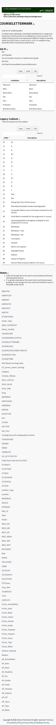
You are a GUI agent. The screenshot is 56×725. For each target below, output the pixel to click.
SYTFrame (6, 583)
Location (5, 494)
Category (5, 371)
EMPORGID (6, 397)
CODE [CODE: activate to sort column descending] (6, 138)
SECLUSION (6, 562)
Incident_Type (8, 490)
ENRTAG (5, 409)
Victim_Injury (7, 638)
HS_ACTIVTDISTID (9, 456)
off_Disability (7, 672)
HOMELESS (6, 452)
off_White (6, 710)
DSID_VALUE (7, 384)
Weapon (5, 655)
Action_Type (7, 321)
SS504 (4, 566)
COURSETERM (7, 359)
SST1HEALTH (7, 575)
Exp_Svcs (5, 431)
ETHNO (5, 422)
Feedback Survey (42, 722)
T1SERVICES (7, 591)
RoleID (4, 558)
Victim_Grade (7, 625)
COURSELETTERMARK (9, 342)
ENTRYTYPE (6, 414)
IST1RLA (5, 473)
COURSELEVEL (7, 346)
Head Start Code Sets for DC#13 (14, 460)
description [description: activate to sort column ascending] (41, 80)
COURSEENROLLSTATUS (11, 338)
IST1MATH (6, 465)
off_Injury (6, 701)
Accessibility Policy (14, 722)
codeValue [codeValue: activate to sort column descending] (15, 80)
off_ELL (5, 676)
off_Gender (6, 680)
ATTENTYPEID (7, 317)
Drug (4, 393)
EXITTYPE (5, 426)
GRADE (4, 448)
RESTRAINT (6, 549)
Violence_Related (9, 651)
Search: (39, 76)
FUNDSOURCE (7, 439)
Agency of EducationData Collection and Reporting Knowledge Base (23, 15)
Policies (49, 720)
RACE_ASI (6, 532)
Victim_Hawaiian (8, 629)
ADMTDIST (6, 308)
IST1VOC (5, 486)
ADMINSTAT (6, 304)
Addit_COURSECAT (9, 325)
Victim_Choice (7, 617)
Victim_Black (7, 613)
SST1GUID (6, 570)
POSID (4, 519)
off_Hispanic (7, 693)
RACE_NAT (6, 541)
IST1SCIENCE (7, 477)
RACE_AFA (6, 524)
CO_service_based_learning (13, 367)
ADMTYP (5, 312)
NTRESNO (6, 507)
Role (3, 553)
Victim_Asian (7, 608)
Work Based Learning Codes (12, 363)
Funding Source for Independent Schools (18, 435)
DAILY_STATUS (8, 380)
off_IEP (5, 697)
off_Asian (5, 663)
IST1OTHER (6, 469)
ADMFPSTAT (7, 295)
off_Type (5, 706)
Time (4, 596)
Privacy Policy (28, 722)
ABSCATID (6, 291)
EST (3, 418)
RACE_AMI (6, 528)
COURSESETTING (9, 355)
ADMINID (5, 300)
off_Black (5, 668)
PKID (4, 515)
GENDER (5, 443)
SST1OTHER (7, 579)
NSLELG (5, 503)
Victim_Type (7, 642)
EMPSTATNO (7, 401)
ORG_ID (5, 511)
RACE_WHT (6, 545)
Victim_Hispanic (8, 634)
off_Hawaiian (7, 689)
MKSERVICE (6, 498)
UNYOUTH (6, 600)
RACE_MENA (7, 536)
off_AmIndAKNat (8, 659)
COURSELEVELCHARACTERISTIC (14, 350)
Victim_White (7, 646)
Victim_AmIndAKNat (10, 604)
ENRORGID (6, 405)
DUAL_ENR (6, 388)
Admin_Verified (8, 329)
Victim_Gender (8, 621)
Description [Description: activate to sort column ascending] (32, 138)
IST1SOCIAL (6, 481)
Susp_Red (6, 587)
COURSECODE (7, 333)
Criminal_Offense (8, 376)
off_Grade (6, 684)
